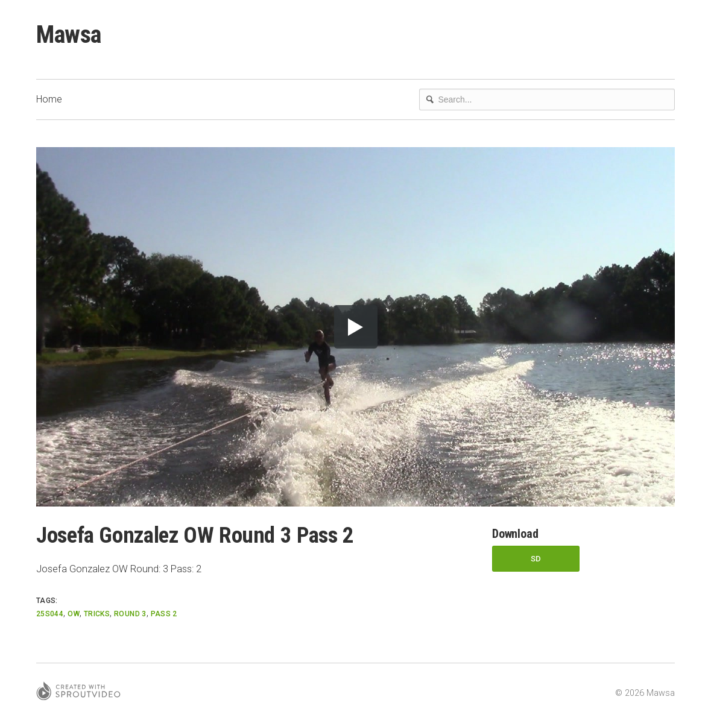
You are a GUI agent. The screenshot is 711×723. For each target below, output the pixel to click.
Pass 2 (164, 614)
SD (536, 558)
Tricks (97, 614)
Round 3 (130, 614)
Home (49, 99)
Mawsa (68, 35)
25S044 (49, 614)
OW (74, 614)
